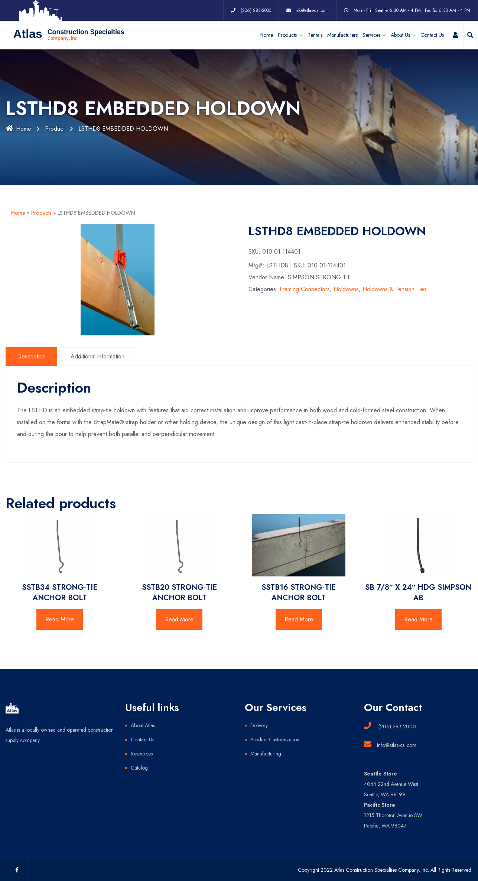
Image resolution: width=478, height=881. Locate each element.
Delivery (259, 725)
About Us (400, 35)
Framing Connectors (305, 289)
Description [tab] (31, 356)
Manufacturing (265, 753)
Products (41, 213)
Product (55, 128)
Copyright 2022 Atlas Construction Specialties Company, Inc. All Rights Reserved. (385, 870)
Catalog (139, 767)
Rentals (315, 35)
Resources (142, 753)
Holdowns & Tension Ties (394, 289)
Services (371, 35)
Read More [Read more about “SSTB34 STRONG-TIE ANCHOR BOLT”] (59, 619)
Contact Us (432, 35)
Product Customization (274, 739)
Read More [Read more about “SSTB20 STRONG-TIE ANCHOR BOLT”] (179, 619)
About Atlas (143, 725)
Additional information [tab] (97, 356)
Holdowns (346, 289)
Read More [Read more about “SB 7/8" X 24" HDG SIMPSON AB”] (418, 619)
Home (266, 35)
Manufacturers (342, 35)
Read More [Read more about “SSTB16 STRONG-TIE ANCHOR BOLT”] (298, 619)
